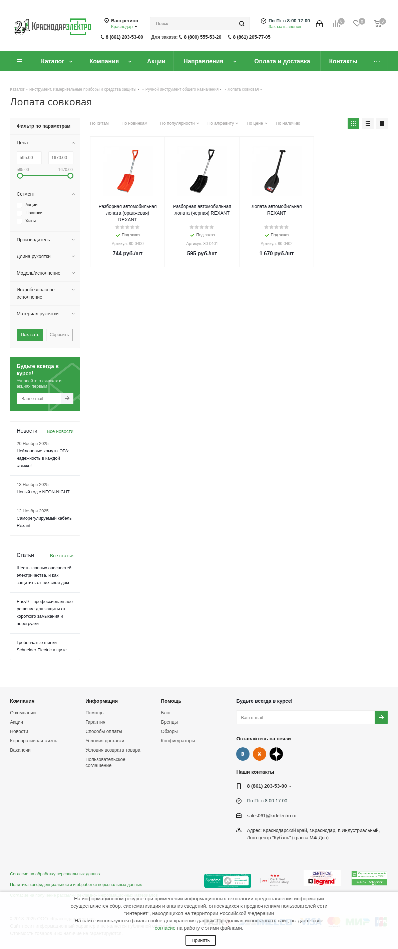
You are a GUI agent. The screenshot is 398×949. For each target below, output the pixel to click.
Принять (200, 940)
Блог (166, 712)
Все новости (60, 431)
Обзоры (169, 731)
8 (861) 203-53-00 (124, 37)
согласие (165, 928)
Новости (19, 731)
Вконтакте (243, 754)
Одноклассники (259, 754)
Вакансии (20, 750)
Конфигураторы (178, 740)
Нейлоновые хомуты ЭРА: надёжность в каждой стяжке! (43, 458)
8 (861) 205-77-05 (252, 37)
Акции (16, 722)
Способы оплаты (103, 731)
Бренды (169, 722)
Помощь (94, 712)
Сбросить (59, 334)
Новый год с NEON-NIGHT (43, 491)
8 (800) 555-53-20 (203, 37)
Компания (22, 701)
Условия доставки (104, 740)
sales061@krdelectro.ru (271, 815)
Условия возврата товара (112, 750)
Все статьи (61, 555)
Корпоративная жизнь (33, 740)
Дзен (276, 754)
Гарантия (95, 722)
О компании (23, 712)
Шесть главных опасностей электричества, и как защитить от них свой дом (44, 575)
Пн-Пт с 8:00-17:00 (289, 20)
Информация (101, 701)
